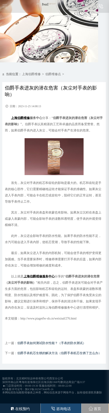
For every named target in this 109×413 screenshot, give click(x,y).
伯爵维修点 (53, 74)
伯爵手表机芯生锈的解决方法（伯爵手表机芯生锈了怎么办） (59, 353)
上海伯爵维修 (31, 74)
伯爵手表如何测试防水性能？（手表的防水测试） (51, 343)
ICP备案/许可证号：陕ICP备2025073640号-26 (27, 389)
